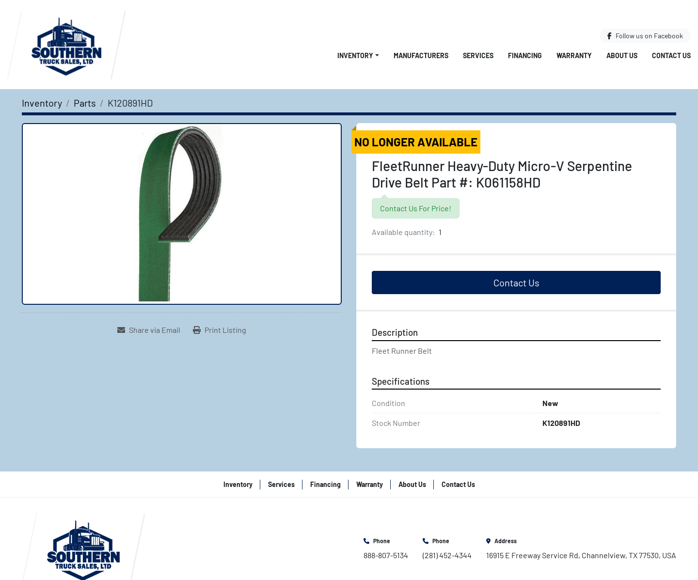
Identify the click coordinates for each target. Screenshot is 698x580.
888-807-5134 (386, 555)
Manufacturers (421, 55)
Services (478, 55)
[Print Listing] (220, 330)
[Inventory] (42, 103)
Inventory (355, 55)
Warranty (574, 55)
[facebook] (645, 36)
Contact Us (671, 55)
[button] (358, 55)
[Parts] (85, 103)
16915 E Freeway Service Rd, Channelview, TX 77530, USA (581, 555)
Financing (525, 55)
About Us (621, 55)
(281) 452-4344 (447, 555)
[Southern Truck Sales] (83, 547)
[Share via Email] (149, 330)
